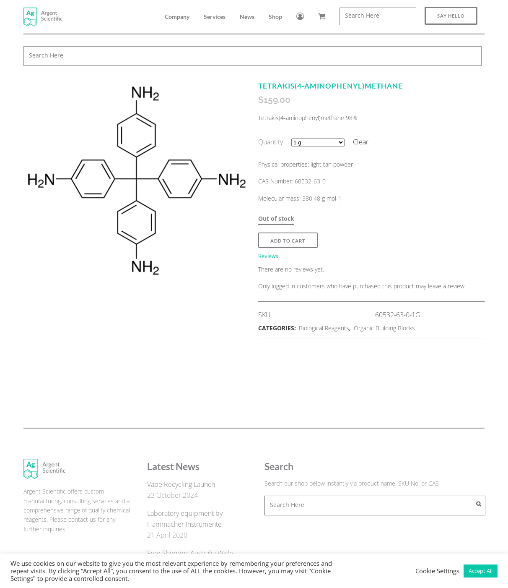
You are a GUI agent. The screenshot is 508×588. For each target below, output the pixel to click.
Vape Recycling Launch (181, 484)
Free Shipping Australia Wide (190, 553)
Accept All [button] (480, 571)
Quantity (270, 141)
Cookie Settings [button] (437, 571)
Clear (360, 141)
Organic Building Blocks (384, 328)
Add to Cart (288, 240)
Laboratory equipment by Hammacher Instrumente (185, 519)
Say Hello (451, 15)
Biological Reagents (324, 328)
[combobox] (378, 16)
